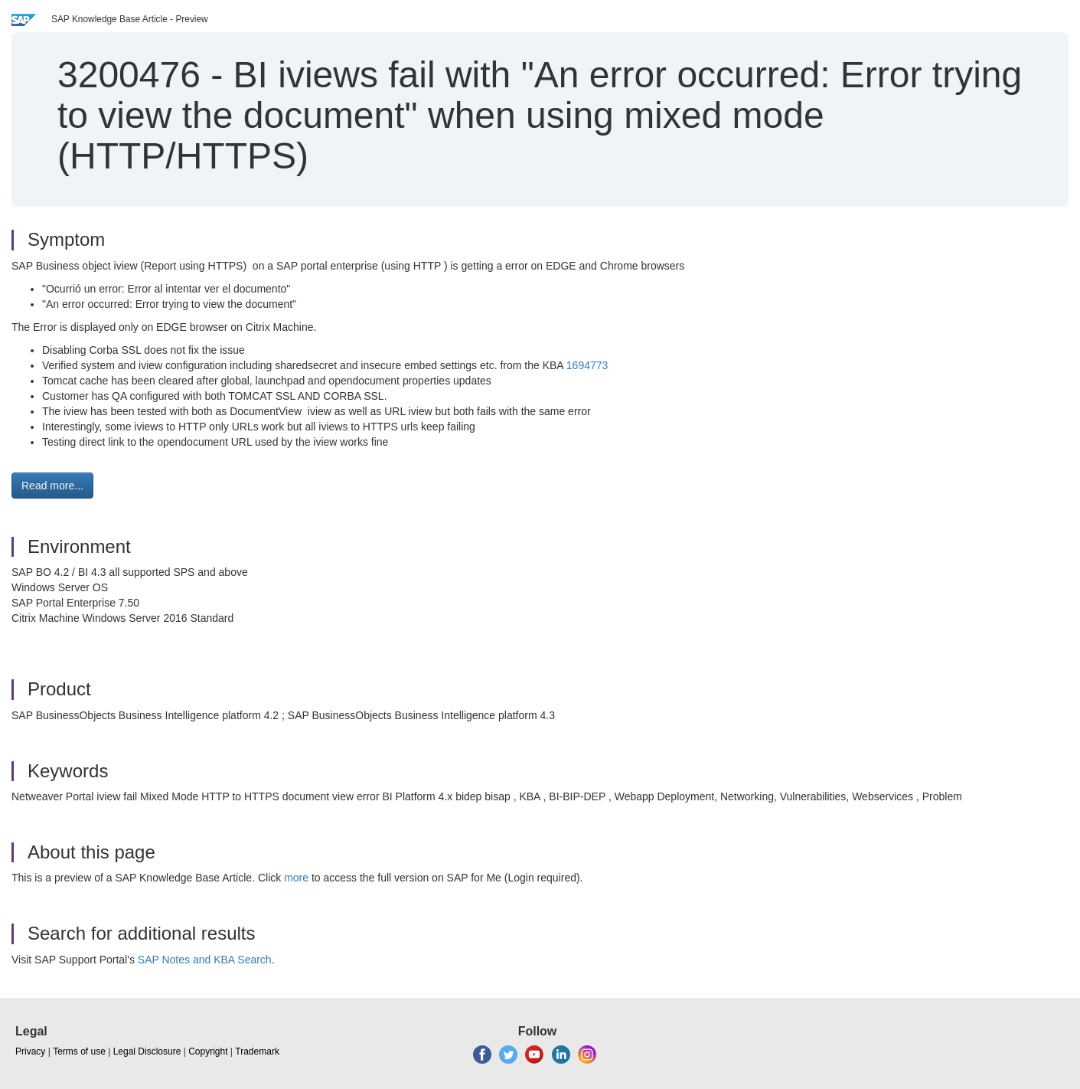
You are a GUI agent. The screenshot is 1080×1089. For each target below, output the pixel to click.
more (296, 878)
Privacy (30, 1051)
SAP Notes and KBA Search (205, 959)
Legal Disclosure (147, 1051)
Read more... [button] (52, 485)
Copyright (207, 1051)
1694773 (587, 365)
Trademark (257, 1051)
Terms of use (79, 1051)
